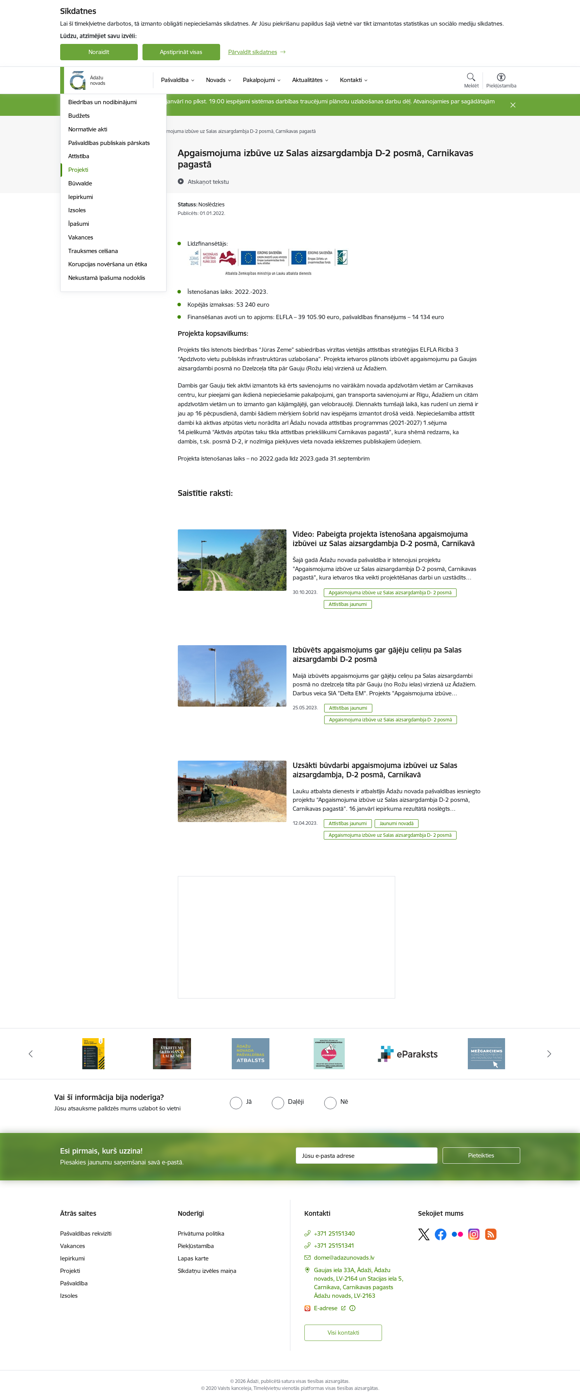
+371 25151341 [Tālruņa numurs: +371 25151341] (334, 1245)
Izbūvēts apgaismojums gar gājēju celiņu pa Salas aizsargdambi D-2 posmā (377, 654)
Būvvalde (80, 288)
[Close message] (512, 105)
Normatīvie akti (87, 234)
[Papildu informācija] (352, 1308)
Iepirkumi (80, 302)
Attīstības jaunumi (348, 604)
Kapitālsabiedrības (92, 194)
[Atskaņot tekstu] (208, 181)
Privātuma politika (201, 1233)
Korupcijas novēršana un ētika (107, 370)
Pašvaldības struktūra (96, 167)
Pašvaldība (74, 1283)
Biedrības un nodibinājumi (102, 207)
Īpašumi (78, 329)
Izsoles (77, 315)
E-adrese (326, 1308)
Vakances (80, 342)
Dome (76, 153)
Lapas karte (193, 1258)
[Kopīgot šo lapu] (501, 169)
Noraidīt (99, 52)
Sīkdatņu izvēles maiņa (207, 1270)
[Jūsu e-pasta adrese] (367, 1155)
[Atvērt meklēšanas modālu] (471, 81)
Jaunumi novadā (396, 823)
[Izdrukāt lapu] (501, 149)
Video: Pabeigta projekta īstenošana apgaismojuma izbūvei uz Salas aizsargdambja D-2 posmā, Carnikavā (384, 538)
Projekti (78, 275)
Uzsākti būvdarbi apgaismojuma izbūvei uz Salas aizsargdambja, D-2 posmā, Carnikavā (375, 770)
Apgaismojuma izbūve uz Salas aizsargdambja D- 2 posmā (390, 592)
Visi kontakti (343, 1332)
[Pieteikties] (481, 1155)
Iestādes (79, 180)
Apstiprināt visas (181, 52)
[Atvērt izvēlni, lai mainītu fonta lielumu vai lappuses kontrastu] (501, 81)
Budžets (79, 221)
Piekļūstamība (196, 1246)
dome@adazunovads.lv (344, 1257)
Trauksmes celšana (93, 356)
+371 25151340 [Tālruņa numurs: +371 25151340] (334, 1233)
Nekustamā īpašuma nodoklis (106, 383)
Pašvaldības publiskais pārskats (109, 248)
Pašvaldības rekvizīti (85, 1233)
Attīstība (78, 261)
